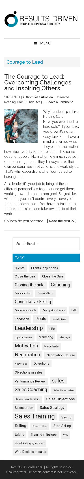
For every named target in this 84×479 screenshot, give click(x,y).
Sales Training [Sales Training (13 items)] (35, 416)
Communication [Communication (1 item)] (23, 293)
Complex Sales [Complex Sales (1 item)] (45, 293)
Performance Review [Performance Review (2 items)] (30, 381)
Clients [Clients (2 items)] (20, 268)
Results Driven (42, 19)
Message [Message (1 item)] (65, 337)
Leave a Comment (60, 102)
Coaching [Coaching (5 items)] (60, 285)
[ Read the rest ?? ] (61, 221)
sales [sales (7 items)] (58, 381)
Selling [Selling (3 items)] (20, 425)
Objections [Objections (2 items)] (41, 363)
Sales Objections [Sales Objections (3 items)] (60, 399)
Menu (45, 43)
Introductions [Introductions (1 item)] (59, 319)
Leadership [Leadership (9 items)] (29, 328)
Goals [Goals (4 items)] (40, 318)
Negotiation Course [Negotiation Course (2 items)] (61, 355)
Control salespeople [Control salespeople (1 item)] (25, 310)
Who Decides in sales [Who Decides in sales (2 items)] (30, 452)
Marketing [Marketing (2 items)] (46, 337)
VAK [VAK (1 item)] (65, 434)
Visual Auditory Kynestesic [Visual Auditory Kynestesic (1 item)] (29, 443)
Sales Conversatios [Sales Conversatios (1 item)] (64, 390)
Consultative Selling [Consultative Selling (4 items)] (33, 301)
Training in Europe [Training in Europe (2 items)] (44, 435)
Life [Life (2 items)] (52, 329)
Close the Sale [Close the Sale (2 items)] (52, 276)
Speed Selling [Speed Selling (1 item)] (40, 426)
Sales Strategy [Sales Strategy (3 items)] (52, 407)
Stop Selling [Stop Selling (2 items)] (62, 426)
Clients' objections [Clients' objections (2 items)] (44, 268)
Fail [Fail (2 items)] (73, 310)
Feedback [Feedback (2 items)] (22, 319)
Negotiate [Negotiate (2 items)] (51, 346)
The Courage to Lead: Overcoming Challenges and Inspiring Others (37, 82)
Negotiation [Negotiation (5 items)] (27, 354)
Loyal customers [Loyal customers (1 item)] (23, 337)
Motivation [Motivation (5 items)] (26, 346)
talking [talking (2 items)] (19, 435)
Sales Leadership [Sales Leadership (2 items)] (27, 399)
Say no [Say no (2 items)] (66, 417)
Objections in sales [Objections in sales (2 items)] (29, 372)
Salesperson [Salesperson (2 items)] (24, 408)
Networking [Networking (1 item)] (21, 363)
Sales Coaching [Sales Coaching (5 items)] (31, 389)
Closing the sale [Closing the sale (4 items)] (29, 285)
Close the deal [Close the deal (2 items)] (25, 276)
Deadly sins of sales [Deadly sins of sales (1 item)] (54, 310)
